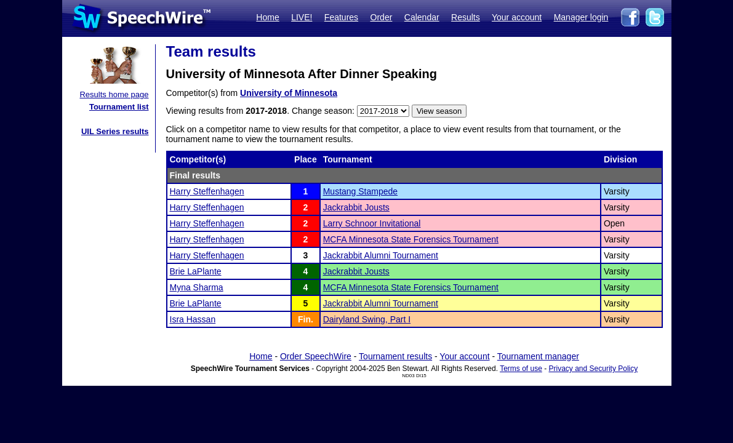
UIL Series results (115, 131)
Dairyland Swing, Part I (367, 319)
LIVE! (301, 17)
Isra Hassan (193, 319)
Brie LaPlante (196, 271)
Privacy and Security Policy (593, 368)
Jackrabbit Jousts (356, 207)
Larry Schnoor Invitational (372, 223)
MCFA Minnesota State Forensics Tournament (411, 239)
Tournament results (395, 356)
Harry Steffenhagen (207, 191)
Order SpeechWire (315, 356)
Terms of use (521, 368)
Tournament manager (538, 356)
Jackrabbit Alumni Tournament (380, 255)
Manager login (581, 17)
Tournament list (119, 106)
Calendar (421, 17)
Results (465, 17)
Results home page (113, 94)
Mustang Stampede (360, 191)
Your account (517, 17)
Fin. (305, 319)
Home (267, 17)
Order (382, 17)
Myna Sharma (196, 287)
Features (341, 17)
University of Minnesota (288, 93)
